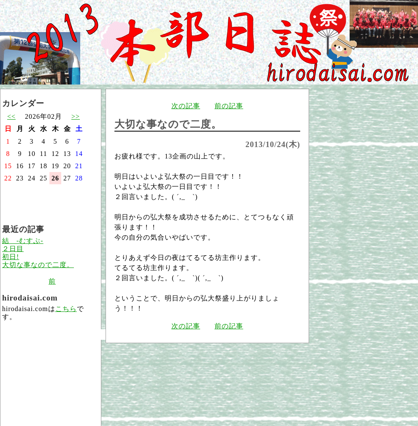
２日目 (13, 248)
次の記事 (185, 105)
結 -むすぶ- (22, 240)
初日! (10, 256)
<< (11, 116)
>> (75, 116)
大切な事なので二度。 (38, 264)
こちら (66, 308)
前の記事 (228, 105)
